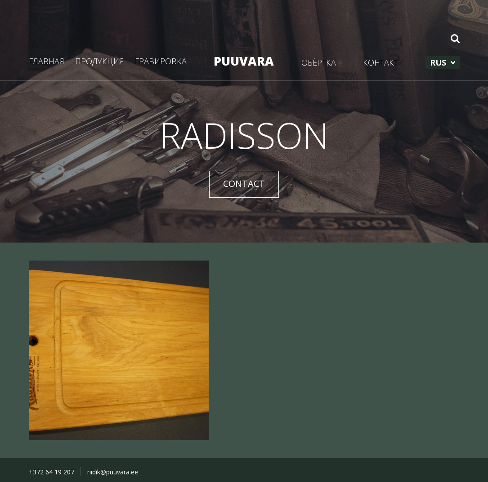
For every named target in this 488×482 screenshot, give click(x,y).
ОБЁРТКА (318, 62)
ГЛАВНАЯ (46, 61)
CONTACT (244, 183)
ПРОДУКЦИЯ (99, 61)
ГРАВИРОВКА (161, 61)
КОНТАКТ (380, 62)
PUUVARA (244, 61)
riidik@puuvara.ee (112, 472)
